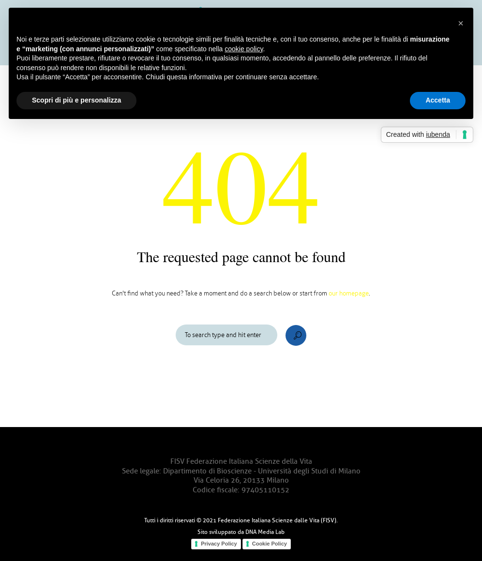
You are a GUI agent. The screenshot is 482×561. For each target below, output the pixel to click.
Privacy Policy (219, 543)
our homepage (349, 293)
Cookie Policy (269, 543)
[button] (460, 23)
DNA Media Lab (265, 531)
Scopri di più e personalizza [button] (76, 100)
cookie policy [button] (244, 49)
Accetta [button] (437, 100)
